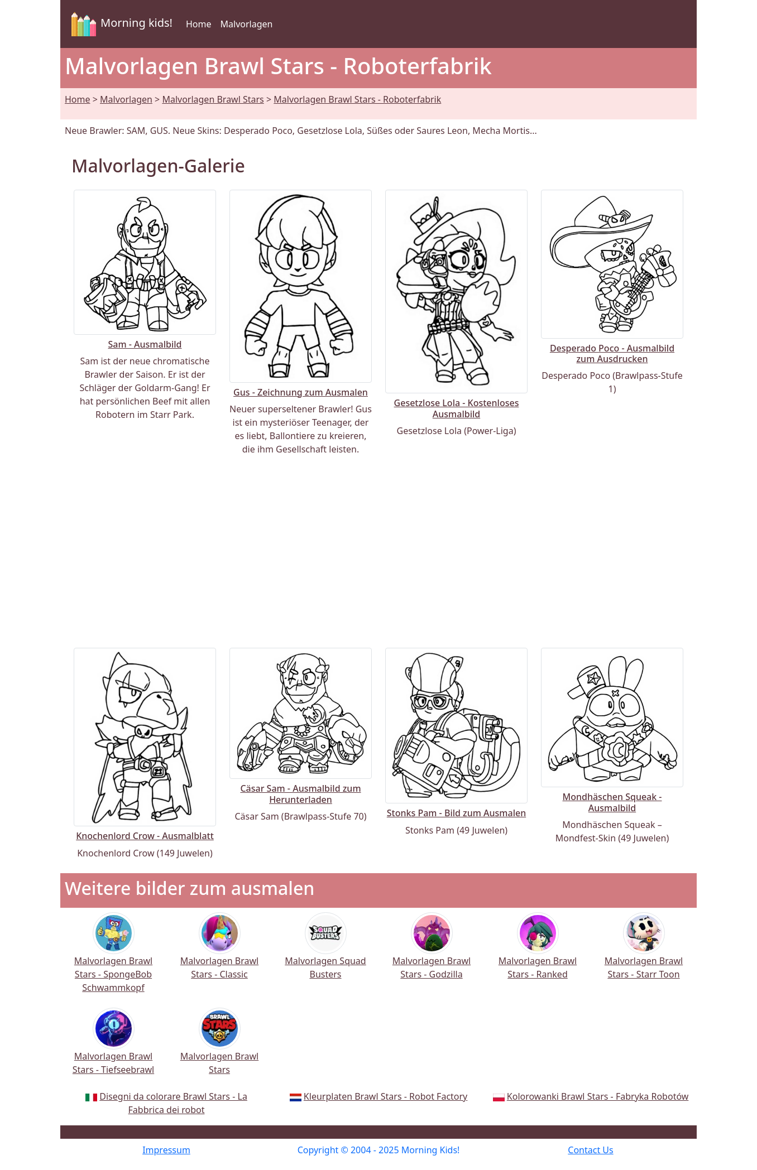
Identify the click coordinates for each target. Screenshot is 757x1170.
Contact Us (590, 1150)
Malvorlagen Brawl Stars (212, 99)
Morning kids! (120, 24)
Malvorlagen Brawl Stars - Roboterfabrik (357, 99)
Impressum (166, 1150)
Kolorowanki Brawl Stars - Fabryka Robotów (598, 1096)
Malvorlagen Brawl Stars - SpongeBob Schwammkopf (113, 960)
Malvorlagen (247, 24)
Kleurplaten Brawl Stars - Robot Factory (385, 1096)
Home (199, 24)
